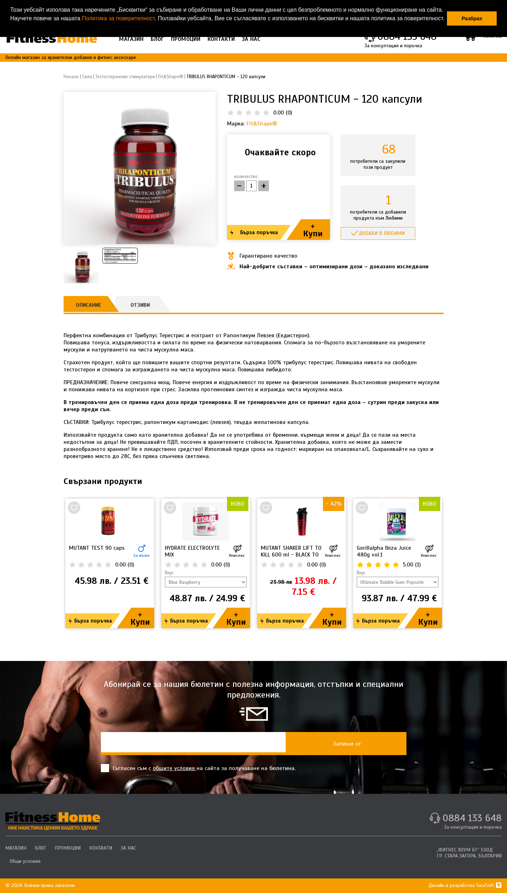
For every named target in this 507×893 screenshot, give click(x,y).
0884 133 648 (472, 818)
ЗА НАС (251, 39)
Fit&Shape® (262, 123)
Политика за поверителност (118, 18)
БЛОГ (157, 39)
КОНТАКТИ (221, 39)
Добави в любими (382, 233)
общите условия (174, 768)
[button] (11, 28)
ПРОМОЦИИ (185, 39)
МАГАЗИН (131, 39)
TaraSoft (489, 885)
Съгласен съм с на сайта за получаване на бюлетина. (198, 768)
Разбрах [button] (472, 18)
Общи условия (25, 861)
